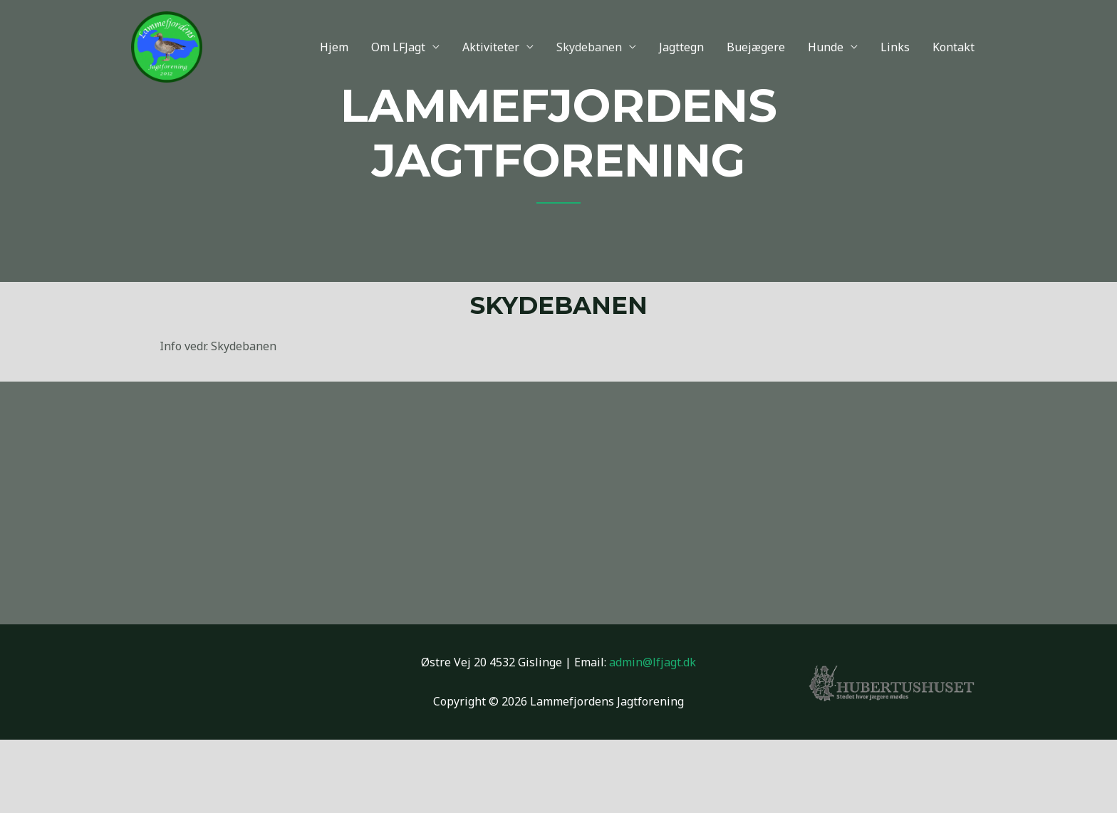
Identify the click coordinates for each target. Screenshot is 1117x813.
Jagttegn (681, 47)
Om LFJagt (398, 47)
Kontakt (953, 47)
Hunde (825, 47)
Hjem (334, 47)
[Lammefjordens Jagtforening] (166, 45)
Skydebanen (589, 47)
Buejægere (756, 47)
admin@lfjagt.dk (652, 662)
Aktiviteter (490, 47)
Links (895, 47)
